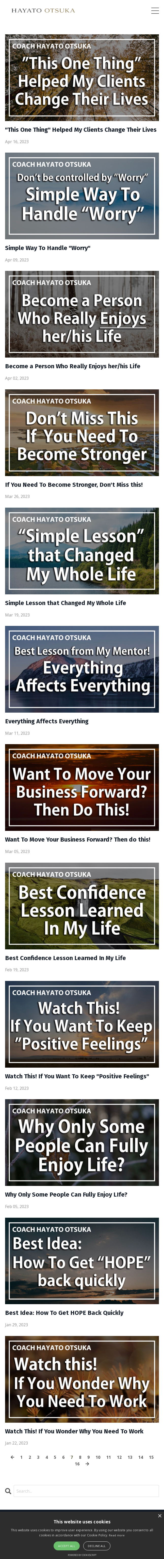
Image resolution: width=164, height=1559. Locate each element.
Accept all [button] (66, 1546)
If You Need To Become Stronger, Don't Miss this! (74, 484)
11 (108, 1457)
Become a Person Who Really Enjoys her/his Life (72, 366)
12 (119, 1457)
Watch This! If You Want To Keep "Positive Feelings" (77, 1076)
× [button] (159, 1516)
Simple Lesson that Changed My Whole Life (65, 603)
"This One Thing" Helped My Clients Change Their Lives (81, 129)
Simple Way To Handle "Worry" (47, 248)
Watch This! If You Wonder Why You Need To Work (74, 1431)
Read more (117, 1535)
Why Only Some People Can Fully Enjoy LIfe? (66, 1194)
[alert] (82, 1535)
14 (140, 1457)
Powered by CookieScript (82, 1555)
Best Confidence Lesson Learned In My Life (65, 958)
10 (98, 1457)
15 (151, 1457)
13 (130, 1457)
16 (77, 1464)
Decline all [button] (97, 1546)
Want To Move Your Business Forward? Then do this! (77, 839)
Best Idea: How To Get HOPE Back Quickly (64, 1312)
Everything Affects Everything (47, 721)
